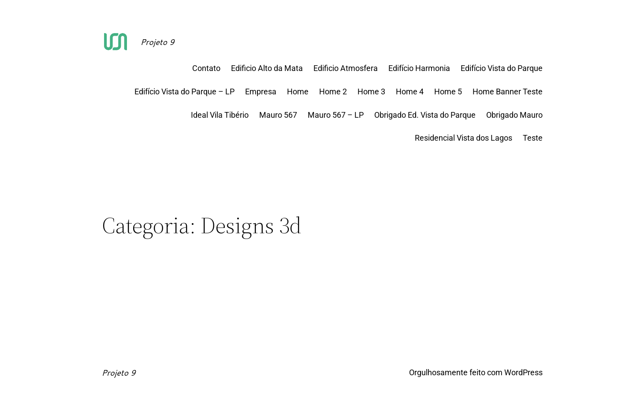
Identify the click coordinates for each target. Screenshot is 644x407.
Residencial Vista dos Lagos (463, 137)
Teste (533, 137)
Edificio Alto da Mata (267, 68)
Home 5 (448, 91)
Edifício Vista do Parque (502, 68)
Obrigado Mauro (514, 114)
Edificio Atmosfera (345, 68)
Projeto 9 (158, 42)
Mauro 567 (278, 114)
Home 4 (410, 91)
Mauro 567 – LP (336, 114)
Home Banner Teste (508, 91)
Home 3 (371, 91)
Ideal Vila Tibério (220, 114)
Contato (206, 68)
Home (298, 91)
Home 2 (333, 91)
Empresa (260, 91)
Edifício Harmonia (419, 68)
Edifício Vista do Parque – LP (184, 91)
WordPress (523, 372)
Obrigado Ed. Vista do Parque (425, 114)
